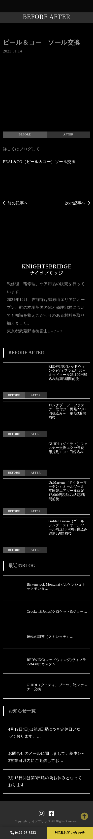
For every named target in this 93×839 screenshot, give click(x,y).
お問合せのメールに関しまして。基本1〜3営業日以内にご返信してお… (46, 757)
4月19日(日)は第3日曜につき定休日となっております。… (44, 733)
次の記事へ (77, 203)
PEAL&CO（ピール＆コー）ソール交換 (39, 162)
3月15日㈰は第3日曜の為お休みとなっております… (45, 781)
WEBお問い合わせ (70, 833)
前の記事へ (15, 203)
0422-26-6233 (23, 833)
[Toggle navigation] (88, 6)
